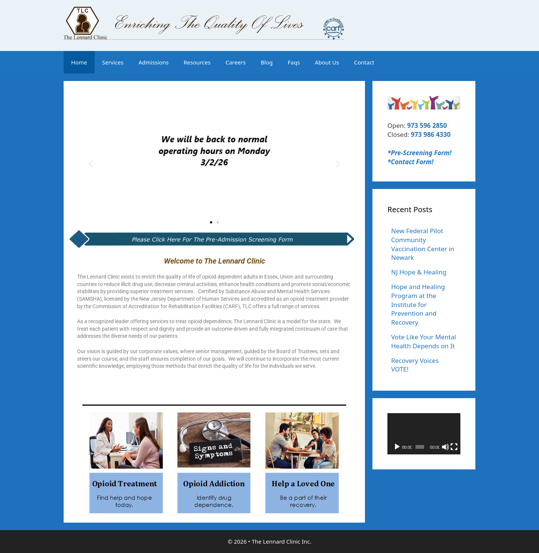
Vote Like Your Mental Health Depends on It (423, 341)
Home (79, 62)
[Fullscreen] (454, 447)
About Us (327, 62)
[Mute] (445, 447)
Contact (364, 62)
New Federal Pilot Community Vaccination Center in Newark (422, 244)
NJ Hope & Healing (419, 272)
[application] (423, 433)
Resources (196, 62)
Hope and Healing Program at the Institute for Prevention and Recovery (418, 304)
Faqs (293, 62)
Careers (235, 62)
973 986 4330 (431, 134)
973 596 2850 (427, 125)
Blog (267, 62)
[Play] (397, 447)
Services (113, 62)
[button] (90, 163)
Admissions (153, 62)
